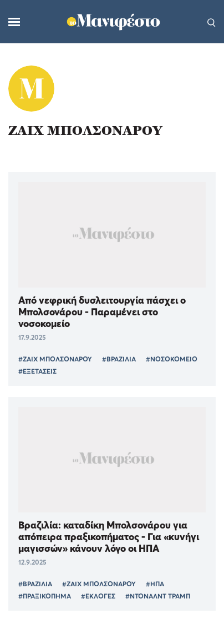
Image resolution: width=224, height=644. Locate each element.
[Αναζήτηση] (211, 21)
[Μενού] (14, 22)
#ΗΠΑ (155, 584)
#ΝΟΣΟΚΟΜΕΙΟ (171, 359)
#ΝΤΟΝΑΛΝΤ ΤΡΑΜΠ (157, 596)
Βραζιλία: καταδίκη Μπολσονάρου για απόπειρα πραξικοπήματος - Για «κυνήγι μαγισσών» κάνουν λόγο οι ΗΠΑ (108, 536)
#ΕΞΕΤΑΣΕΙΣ (37, 371)
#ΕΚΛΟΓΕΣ (98, 596)
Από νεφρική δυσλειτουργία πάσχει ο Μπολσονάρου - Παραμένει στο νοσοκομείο (102, 311)
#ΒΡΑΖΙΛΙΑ (119, 359)
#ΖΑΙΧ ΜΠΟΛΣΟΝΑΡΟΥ (55, 359)
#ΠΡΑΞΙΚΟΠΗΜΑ (44, 596)
